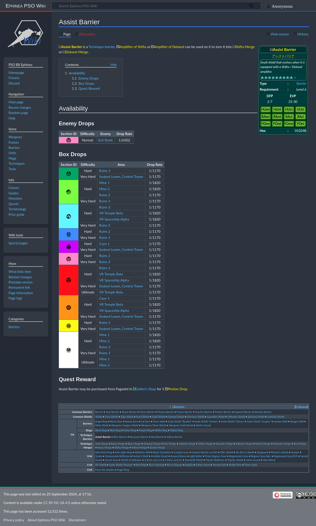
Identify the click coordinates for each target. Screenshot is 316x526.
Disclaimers (77, 520)
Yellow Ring (176, 430)
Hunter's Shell (140, 456)
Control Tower (132, 177)
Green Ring (129, 430)
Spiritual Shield (256, 416)
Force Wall (159, 421)
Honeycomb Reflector (117, 456)
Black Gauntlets (162, 452)
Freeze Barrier (184, 411)
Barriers (179, 407)
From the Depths (104, 469)
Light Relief (196, 456)
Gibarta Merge (187, 443)
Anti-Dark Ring (103, 452)
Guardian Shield (216, 416)
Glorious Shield (195, 416)
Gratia (98, 456)
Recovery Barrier (139, 436)
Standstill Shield (194, 459)
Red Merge (300, 443)
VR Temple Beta (111, 213)
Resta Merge (104, 447)
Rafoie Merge (262, 443)
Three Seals (250, 464)
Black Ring (101, 430)
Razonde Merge (282, 443)
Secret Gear (111, 459)
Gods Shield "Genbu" (206, 421)
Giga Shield (127, 416)
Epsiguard (262, 452)
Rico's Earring (156, 464)
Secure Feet (219, 464)
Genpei (295, 452)
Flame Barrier (147, 411)
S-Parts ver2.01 (173, 459)
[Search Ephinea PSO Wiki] (156, 5)
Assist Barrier (103, 436)
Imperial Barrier (243, 411)
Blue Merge (134, 443)
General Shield (176, 416)
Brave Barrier (129, 411)
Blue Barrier (120, 436)
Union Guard (253, 459)
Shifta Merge (121, 447)
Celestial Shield (276, 416)
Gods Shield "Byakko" (180, 421)
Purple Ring (145, 430)
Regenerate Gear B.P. (285, 456)
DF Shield (100, 464)
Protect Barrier (223, 411)
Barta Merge (118, 443)
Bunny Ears (131, 421)
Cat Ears (145, 421)
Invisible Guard (159, 456)
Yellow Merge (139, 447)
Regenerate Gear (238, 456)
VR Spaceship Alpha (114, 219)
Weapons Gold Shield (181, 425)
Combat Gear (181, 452)
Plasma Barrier (165, 411)
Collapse (301, 407)
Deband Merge (152, 443)
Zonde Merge (157, 447)
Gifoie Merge (205, 443)
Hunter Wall (280, 421)
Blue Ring (115, 430)
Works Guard (203, 425)
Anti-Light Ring (123, 452)
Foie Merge (169, 443)
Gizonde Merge (224, 443)
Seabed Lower (109, 177)
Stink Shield (102, 425)
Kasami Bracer (179, 456)
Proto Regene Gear (215, 456)
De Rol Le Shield (245, 452)
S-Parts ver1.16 (153, 459)
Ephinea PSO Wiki (26, 6)
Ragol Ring (123, 469)
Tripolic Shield (235, 459)
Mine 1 (104, 183)
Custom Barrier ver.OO (204, 452)
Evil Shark (105, 140)
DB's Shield (226, 452)
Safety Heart (203, 464)
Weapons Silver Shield (153, 425)
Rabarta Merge (244, 443)
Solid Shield (158, 416)
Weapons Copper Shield (124, 425)
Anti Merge (101, 443)
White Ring (160, 430)
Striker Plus (235, 464)
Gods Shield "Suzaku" (259, 421)
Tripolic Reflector (214, 459)
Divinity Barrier (263, 411)
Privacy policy (13, 520)
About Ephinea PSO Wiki (46, 520)
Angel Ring (101, 421)
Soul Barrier (112, 411)
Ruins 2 (104, 195)
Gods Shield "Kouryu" (121, 464)
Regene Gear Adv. (261, 456)
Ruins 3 (104, 171)
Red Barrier (157, 436)
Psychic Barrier (203, 411)
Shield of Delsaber (131, 459)
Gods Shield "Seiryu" (232, 421)
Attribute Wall (142, 452)
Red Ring (141, 464)
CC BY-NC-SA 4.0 (56, 503)
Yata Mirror (269, 459)
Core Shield (111, 416)
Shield (98, 416)
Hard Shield (142, 416)
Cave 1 (104, 244)
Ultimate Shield (236, 416)
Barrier (301, 83)
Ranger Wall (297, 421)
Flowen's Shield (279, 452)
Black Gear (116, 421)
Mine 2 (104, 189)
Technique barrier (102, 47)
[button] (301, 407)
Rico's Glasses (174, 464)
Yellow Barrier (174, 436)
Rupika (189, 464)
